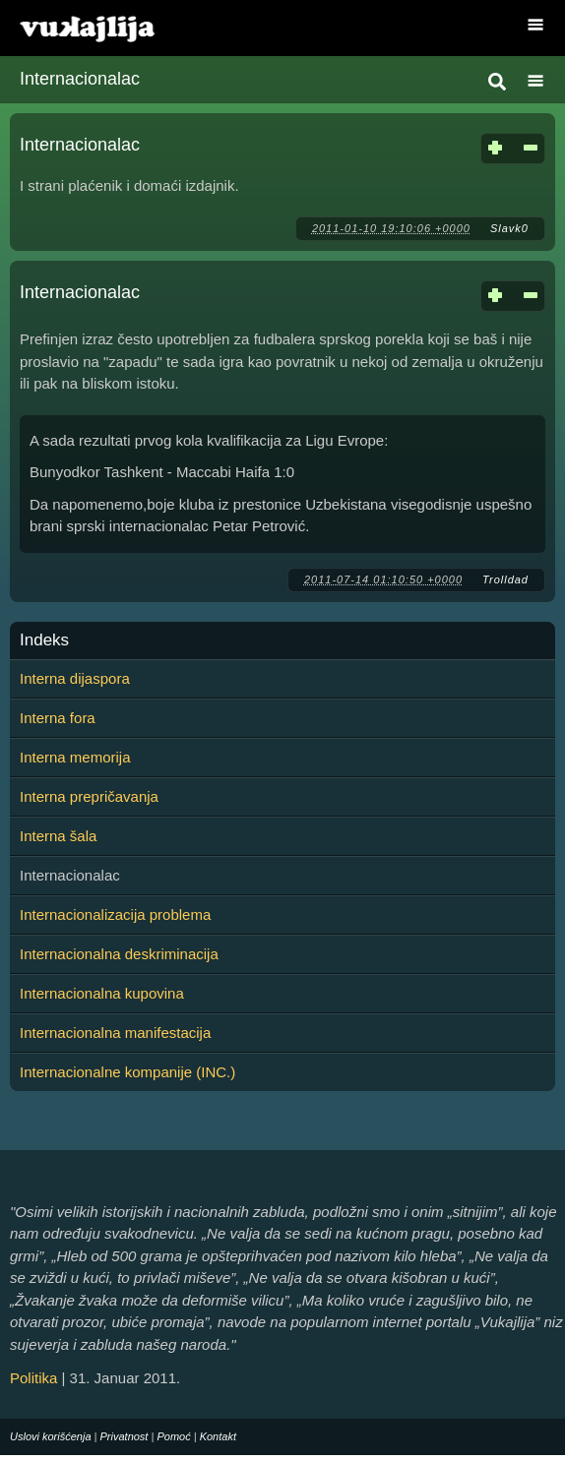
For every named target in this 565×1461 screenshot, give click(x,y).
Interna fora (57, 717)
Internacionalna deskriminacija (119, 953)
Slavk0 (509, 228)
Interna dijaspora (75, 678)
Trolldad (505, 579)
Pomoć (173, 1436)
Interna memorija (75, 757)
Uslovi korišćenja (51, 1436)
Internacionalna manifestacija (115, 1032)
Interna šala (58, 835)
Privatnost (124, 1436)
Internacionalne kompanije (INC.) (127, 1072)
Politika (33, 1378)
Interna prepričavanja (89, 796)
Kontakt (218, 1436)
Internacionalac (80, 144)
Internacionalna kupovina (102, 993)
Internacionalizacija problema (115, 914)
